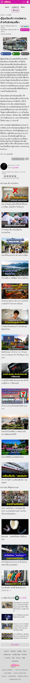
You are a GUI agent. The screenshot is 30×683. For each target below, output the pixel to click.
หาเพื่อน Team (16, 654)
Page (23, 658)
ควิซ (13, 658)
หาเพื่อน (19, 651)
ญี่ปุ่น (2, 59)
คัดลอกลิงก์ (25, 30)
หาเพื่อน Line (7, 654)
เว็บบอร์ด (13, 651)
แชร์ (25, 26)
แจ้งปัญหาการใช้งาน (23, 676)
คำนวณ (18, 658)
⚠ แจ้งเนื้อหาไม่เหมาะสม (18, 159)
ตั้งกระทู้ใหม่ (15, 645)
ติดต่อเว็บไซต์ (12, 676)
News (7, 7)
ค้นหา (23, 7)
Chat (24, 651)
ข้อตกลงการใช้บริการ (7, 670)
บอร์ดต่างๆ (15, 7)
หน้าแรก (2, 15)
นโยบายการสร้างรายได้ (20, 673)
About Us (4, 676)
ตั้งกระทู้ (15, 10)
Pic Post (24, 654)
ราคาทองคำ (15, 661)
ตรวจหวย (7, 658)
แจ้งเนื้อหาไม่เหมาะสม (15, 679)
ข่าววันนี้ (8, 15)
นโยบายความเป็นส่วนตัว (21, 670)
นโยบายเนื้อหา (8, 673)
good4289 (8, 34)
